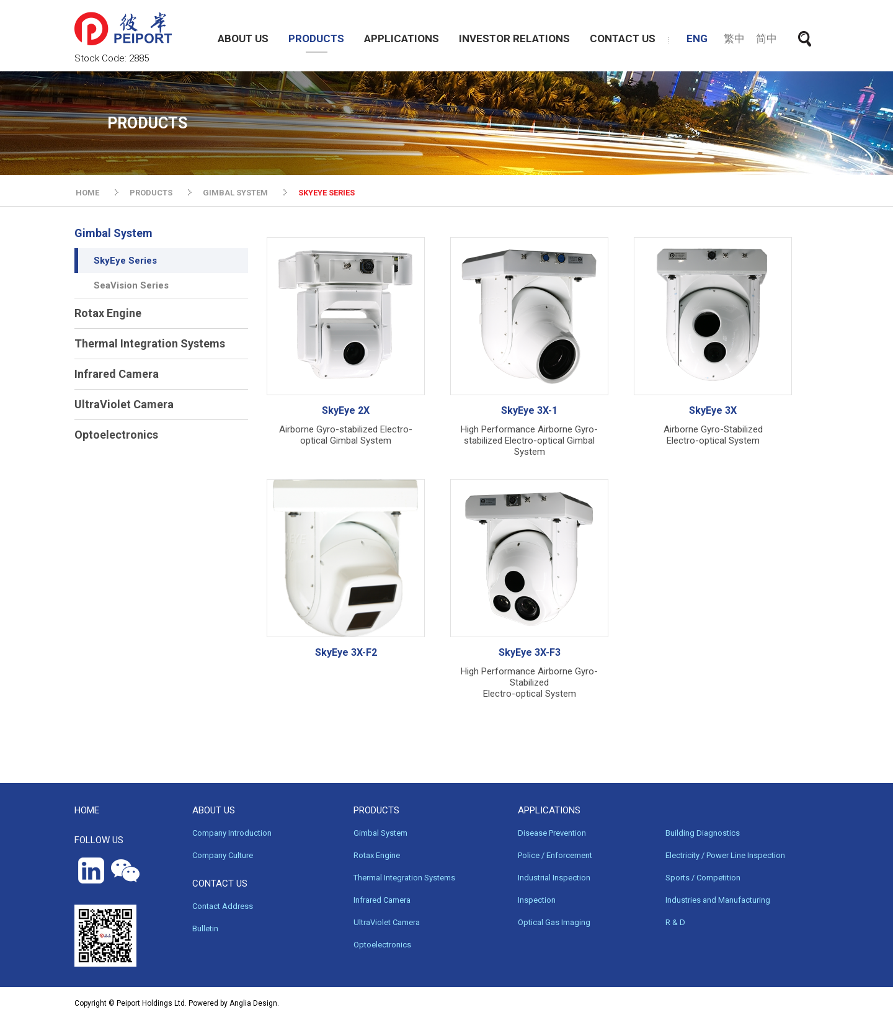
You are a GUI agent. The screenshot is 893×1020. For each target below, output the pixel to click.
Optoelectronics (116, 434)
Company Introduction (232, 833)
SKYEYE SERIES (326, 192)
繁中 (734, 38)
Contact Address (222, 906)
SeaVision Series (131, 285)
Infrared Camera (116, 373)
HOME (87, 192)
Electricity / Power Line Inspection (725, 855)
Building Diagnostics (702, 833)
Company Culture (222, 855)
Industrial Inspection (554, 877)
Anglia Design (253, 1003)
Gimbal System (113, 232)
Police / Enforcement (555, 855)
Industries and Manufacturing (717, 900)
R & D (675, 922)
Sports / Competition (702, 877)
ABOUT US (243, 38)
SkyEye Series (125, 260)
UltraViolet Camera (124, 404)
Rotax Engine (107, 313)
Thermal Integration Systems (149, 343)
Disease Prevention (552, 833)
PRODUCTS (316, 38)
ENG (697, 38)
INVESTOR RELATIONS (514, 38)
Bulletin (205, 928)
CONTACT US (622, 38)
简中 (766, 38)
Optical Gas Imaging (554, 922)
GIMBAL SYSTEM (235, 192)
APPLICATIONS (401, 38)
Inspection (537, 900)
